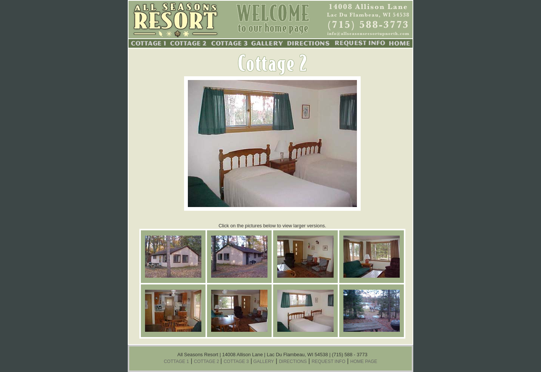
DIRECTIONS (293, 361)
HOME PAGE (363, 361)
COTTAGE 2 (207, 361)
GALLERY (263, 361)
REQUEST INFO (328, 361)
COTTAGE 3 (236, 361)
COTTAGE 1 (176, 361)
